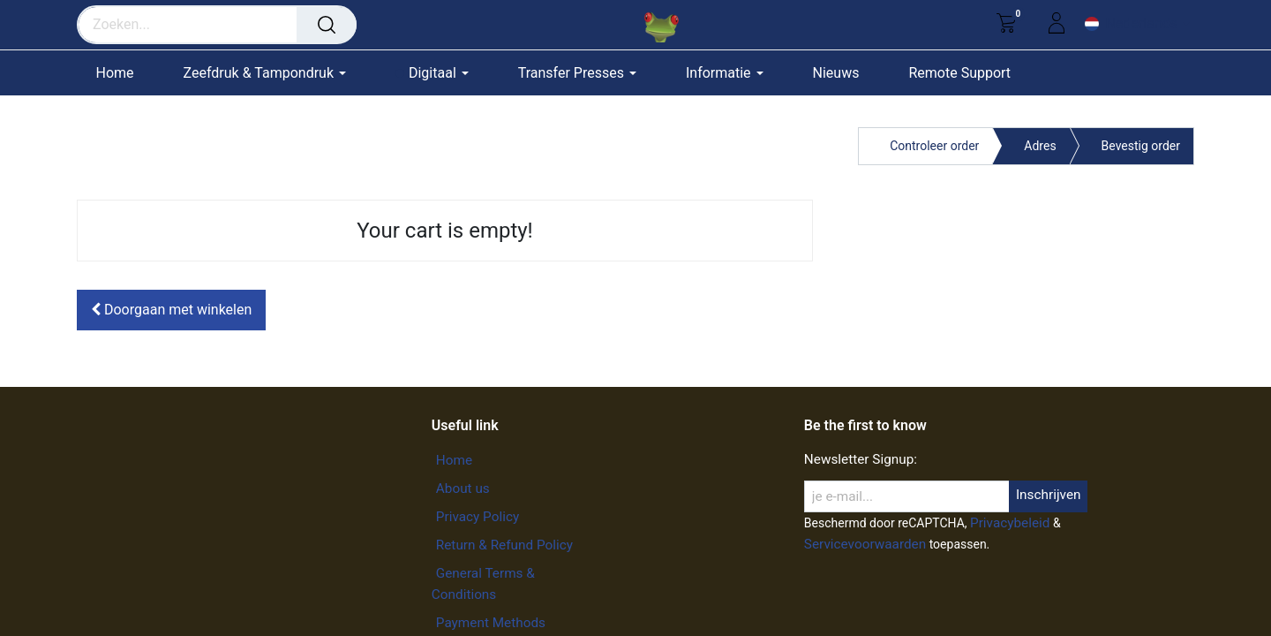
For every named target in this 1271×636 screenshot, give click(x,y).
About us (463, 488)
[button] (171, 310)
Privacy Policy (477, 517)
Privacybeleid (1009, 523)
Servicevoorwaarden (865, 544)
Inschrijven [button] (1048, 495)
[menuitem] (123, 73)
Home (454, 460)
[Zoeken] (327, 24)
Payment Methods (490, 623)
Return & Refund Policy (504, 545)
